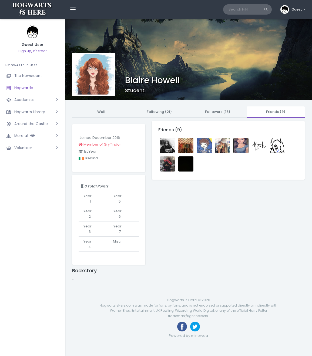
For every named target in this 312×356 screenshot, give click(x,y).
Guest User (32, 45)
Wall (101, 111)
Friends (275, 111)
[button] (293, 9)
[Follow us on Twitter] (195, 326)
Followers (217, 111)
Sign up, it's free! (32, 50)
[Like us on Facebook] (182, 326)
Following (159, 111)
